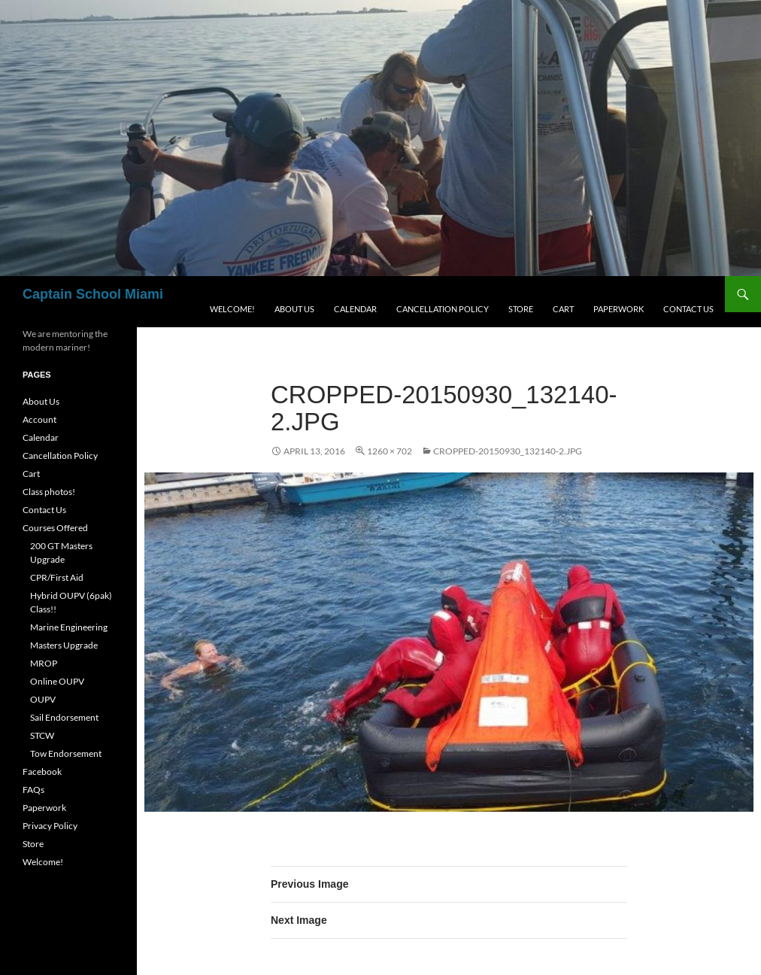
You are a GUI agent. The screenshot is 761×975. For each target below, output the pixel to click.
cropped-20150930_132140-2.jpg (507, 451)
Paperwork (618, 309)
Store (520, 309)
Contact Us (688, 309)
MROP (43, 663)
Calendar (355, 309)
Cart (563, 309)
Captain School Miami (93, 294)
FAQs (33, 789)
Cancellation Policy (442, 309)
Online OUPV (57, 681)
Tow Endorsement (66, 753)
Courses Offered (55, 527)
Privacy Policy (50, 825)
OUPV (43, 699)
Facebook (42, 771)
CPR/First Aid (56, 577)
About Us (294, 309)
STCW (42, 735)
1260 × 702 (389, 451)
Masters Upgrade (64, 645)
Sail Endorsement (64, 717)
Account (39, 419)
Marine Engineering (69, 627)
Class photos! (49, 491)
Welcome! (232, 309)
